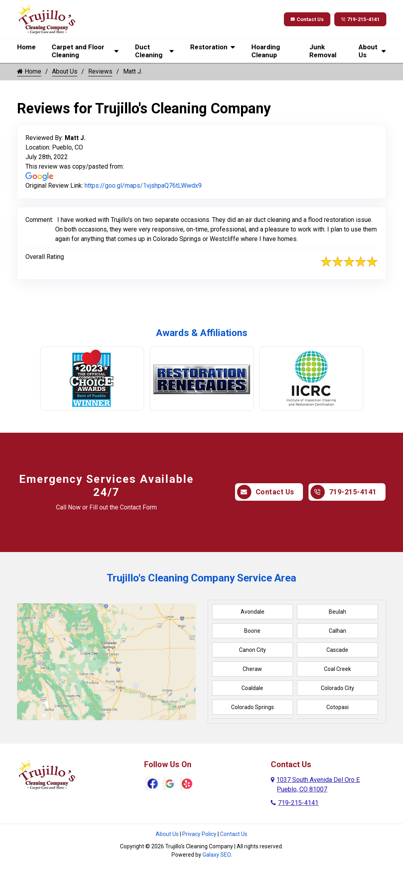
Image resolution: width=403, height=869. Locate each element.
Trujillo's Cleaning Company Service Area (201, 578)
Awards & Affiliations (201, 332)
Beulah (337, 611)
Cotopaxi (337, 707)
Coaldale (252, 688)
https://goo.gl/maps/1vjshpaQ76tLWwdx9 (143, 185)
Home (26, 47)
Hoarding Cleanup (265, 51)
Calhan (337, 631)
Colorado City (337, 688)
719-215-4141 (357, 19)
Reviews (100, 71)
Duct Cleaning (148, 51)
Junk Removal (322, 51)
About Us (368, 51)
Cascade (337, 650)
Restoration (209, 47)
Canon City (252, 650)
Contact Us (298, 19)
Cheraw (252, 669)
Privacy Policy (199, 834)
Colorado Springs (252, 707)
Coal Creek (337, 669)
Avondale (252, 611)
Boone (252, 631)
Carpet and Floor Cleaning (78, 51)
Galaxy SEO (216, 855)
